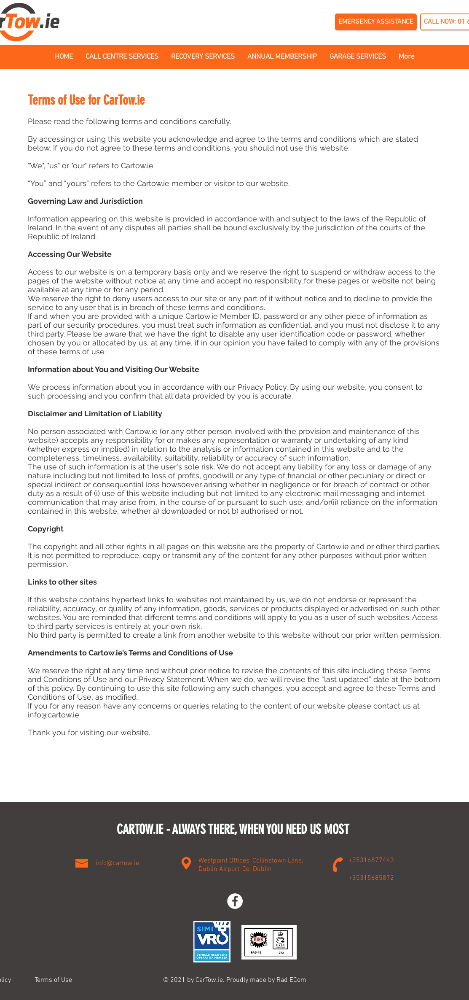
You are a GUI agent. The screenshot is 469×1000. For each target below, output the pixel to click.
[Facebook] (235, 901)
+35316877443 (371, 860)
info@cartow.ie (53, 714)
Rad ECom (291, 980)
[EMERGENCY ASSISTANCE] (376, 21)
